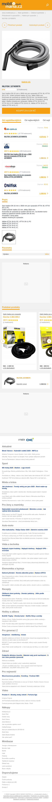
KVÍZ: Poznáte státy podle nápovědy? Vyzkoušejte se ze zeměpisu (22, 623)
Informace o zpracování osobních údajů (30, 797)
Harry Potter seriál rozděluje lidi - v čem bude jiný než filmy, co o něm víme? (25, 647)
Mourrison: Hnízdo (7, 679)
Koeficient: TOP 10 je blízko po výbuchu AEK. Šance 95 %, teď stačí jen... (24, 478)
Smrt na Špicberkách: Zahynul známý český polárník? (18, 459)
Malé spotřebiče (23, 13)
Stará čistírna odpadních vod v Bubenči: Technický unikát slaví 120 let (23, 686)
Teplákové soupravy (8, 761)
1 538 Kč (42, 193)
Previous (3, 341)
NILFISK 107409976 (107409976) (15, 136)
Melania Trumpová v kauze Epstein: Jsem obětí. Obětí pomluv (21, 454)
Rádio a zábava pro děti (9, 782)
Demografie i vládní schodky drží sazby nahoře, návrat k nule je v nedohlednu (25, 585)
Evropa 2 (5, 787)
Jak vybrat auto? (7, 737)
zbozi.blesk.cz (6, 722)
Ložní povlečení (7, 766)
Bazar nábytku (6, 768)
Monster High (6, 748)
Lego (3, 753)
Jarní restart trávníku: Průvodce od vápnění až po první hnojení (21, 518)
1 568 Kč (42, 158)
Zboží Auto (5, 732)
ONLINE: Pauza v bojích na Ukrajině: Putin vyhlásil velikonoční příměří (23, 456)
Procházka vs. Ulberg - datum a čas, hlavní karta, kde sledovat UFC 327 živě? (26, 475)
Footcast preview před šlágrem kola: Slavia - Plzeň (17, 703)
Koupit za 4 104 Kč (26, 111)
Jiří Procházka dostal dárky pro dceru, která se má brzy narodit (21, 700)
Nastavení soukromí (19, 799)
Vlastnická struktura (33, 799)
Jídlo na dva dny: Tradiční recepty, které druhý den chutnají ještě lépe (23, 603)
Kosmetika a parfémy (8, 758)
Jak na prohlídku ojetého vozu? (11, 724)
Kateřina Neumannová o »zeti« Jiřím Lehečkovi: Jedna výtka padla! (22, 500)
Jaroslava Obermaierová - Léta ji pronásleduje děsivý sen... (20, 521)
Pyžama (4, 756)
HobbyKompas (6, 727)
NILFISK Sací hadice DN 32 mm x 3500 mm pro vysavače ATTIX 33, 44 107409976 (17, 156)
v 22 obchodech (9, 368)
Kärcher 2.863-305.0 (11, 317)
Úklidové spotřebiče (37, 13)
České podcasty (7, 779)
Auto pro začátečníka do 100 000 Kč (13, 729)
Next (49, 341)
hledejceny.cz (6, 711)
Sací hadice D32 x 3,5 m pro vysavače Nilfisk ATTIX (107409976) (17, 176)
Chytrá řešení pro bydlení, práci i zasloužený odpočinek (19, 663)
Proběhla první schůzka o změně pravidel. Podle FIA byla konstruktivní (23, 533)
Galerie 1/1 (26, 82)
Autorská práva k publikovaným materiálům (17, 796)
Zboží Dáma (6, 719)
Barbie (4, 750)
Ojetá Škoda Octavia (8, 734)
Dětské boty (5, 763)
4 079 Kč (42, 137)
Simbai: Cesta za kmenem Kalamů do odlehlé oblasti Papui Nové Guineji (24, 626)
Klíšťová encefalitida (8, 660)
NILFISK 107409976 (11, 86)
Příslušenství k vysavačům (11, 16)
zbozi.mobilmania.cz (9, 13)
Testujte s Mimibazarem (9, 745)
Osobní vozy (6, 716)
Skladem (45, 146)
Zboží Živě (5, 714)
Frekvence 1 (6, 784)
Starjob (4, 777)
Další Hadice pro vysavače (12, 314)
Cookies (45, 797)
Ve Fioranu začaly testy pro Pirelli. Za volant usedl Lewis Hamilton (22, 535)
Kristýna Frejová (7, 698)
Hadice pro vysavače (29, 16)
